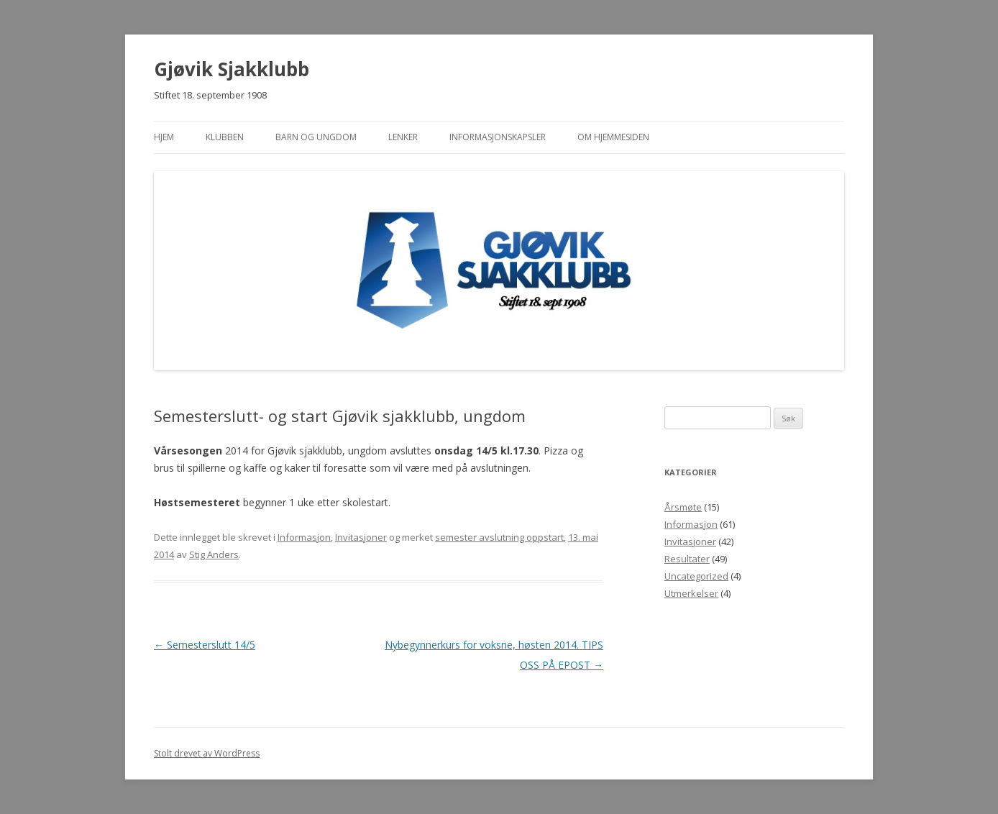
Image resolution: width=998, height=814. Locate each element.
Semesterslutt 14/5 (204, 644)
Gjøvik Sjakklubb (231, 69)
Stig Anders (214, 554)
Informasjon (304, 537)
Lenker (403, 137)
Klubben (225, 137)
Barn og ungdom (316, 137)
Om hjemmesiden (613, 137)
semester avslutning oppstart (499, 537)
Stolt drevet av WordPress (207, 753)
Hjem (164, 137)
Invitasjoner (361, 537)
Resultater (687, 558)
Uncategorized (696, 576)
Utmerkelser (691, 593)
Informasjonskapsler (497, 137)
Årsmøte (683, 506)
